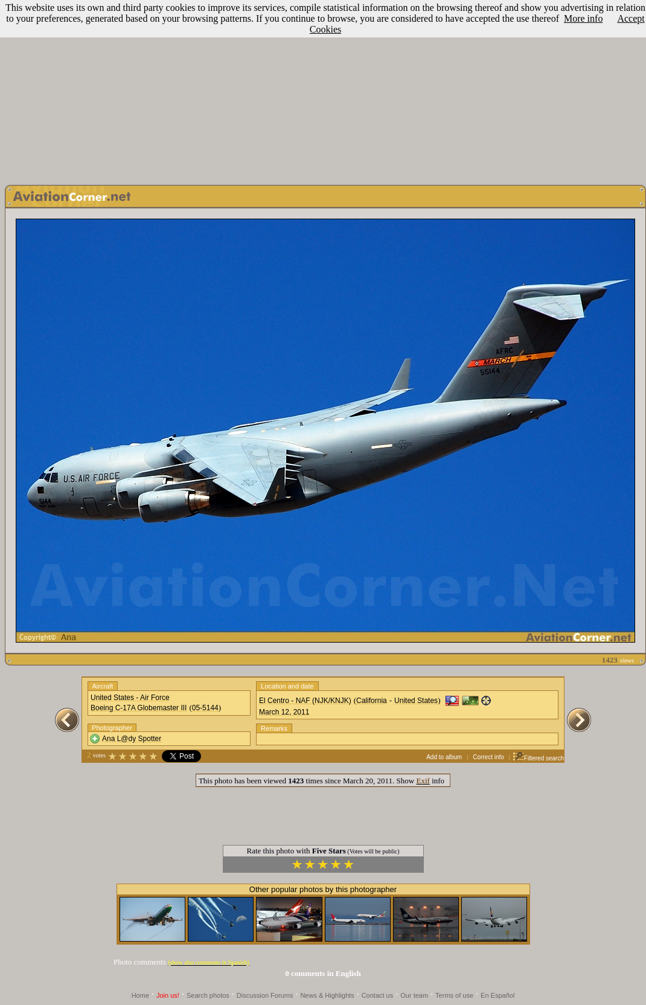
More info (583, 18)
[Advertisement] (323, 89)
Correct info (488, 757)
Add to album (444, 757)
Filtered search (538, 758)
